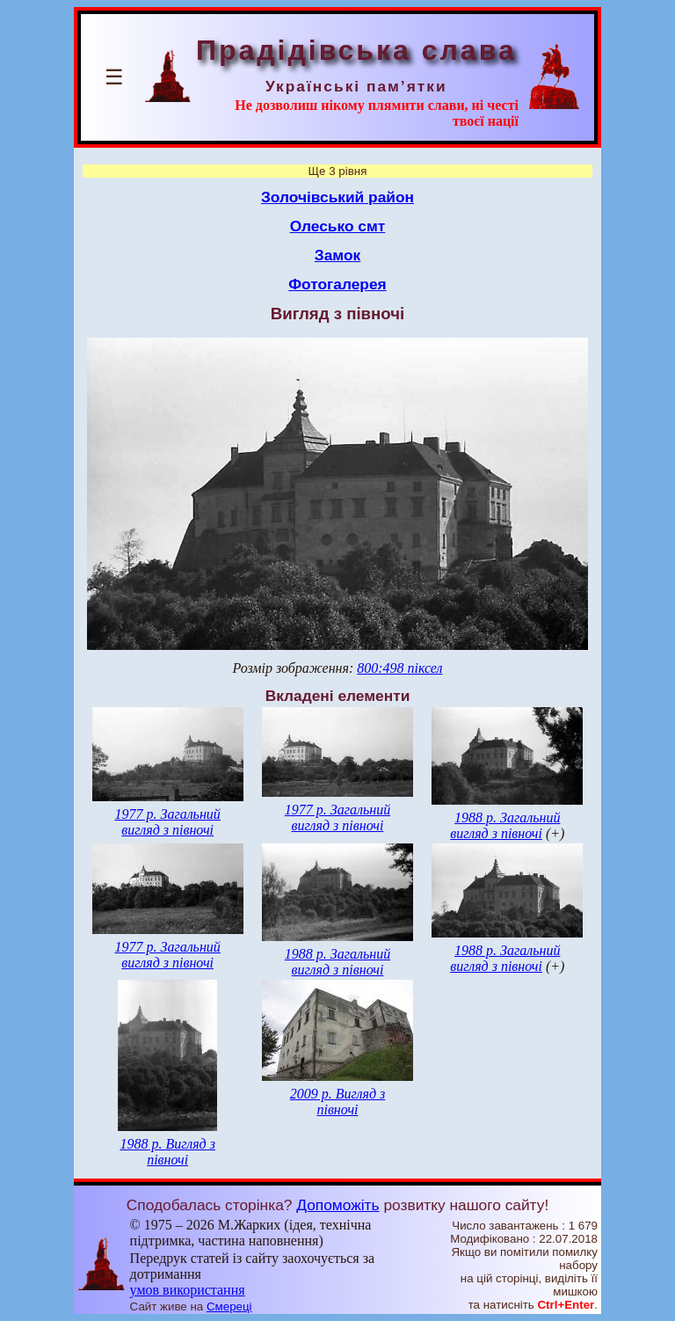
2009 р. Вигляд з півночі (338, 1101)
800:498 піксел (399, 667)
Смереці (229, 1306)
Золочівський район (337, 197)
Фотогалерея (337, 284)
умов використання (187, 1289)
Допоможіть (337, 1205)
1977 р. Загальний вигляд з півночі (167, 821)
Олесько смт (338, 226)
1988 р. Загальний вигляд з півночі (505, 825)
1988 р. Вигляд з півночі (167, 1151)
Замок (337, 255)
